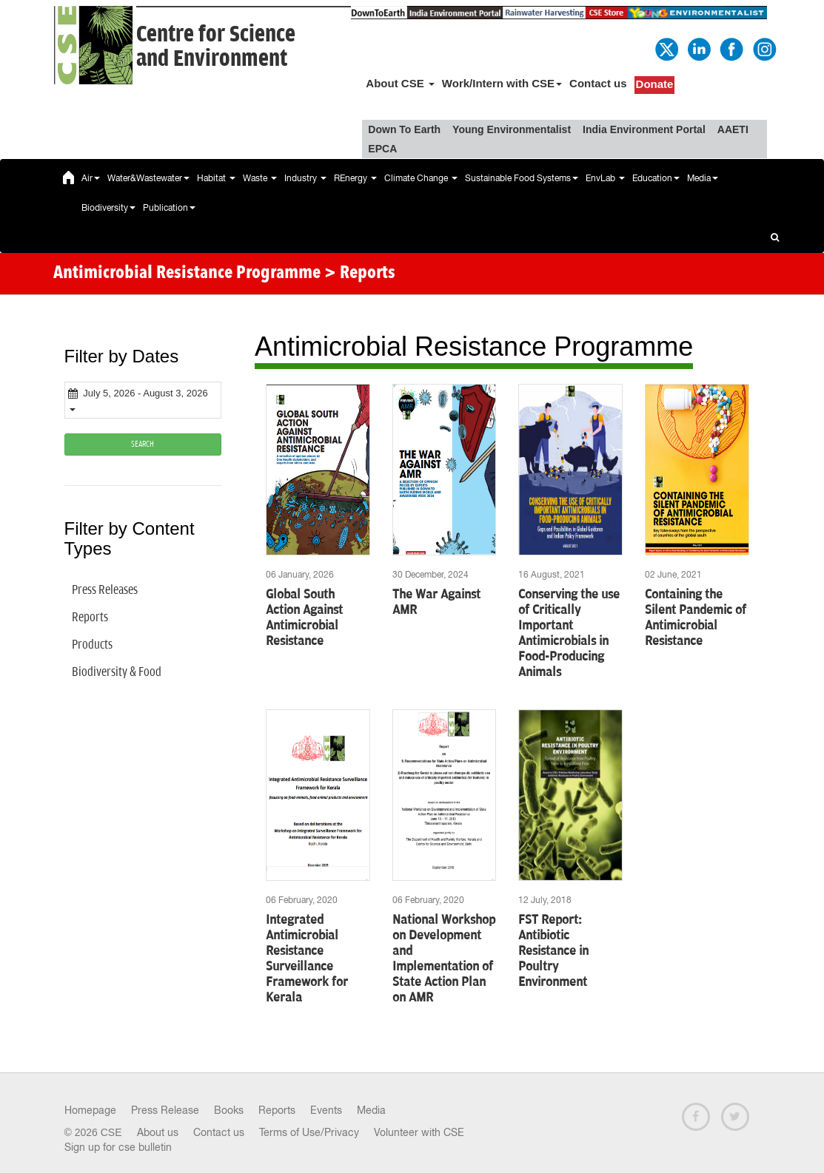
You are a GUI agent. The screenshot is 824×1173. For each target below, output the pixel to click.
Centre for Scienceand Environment (215, 46)
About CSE (400, 83)
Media (702, 178)
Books (229, 1110)
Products (92, 645)
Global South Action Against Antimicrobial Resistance (304, 618)
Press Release (165, 1110)
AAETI (732, 129)
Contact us (598, 83)
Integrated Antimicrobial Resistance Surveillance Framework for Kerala (307, 959)
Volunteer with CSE (419, 1132)
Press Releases (105, 590)
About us (157, 1132)
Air (90, 178)
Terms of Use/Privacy (309, 1132)
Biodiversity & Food (116, 672)
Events (326, 1110)
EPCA (382, 149)
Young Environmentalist (511, 129)
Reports (90, 617)
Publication (169, 208)
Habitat (216, 178)
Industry (305, 178)
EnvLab (605, 178)
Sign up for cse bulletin (118, 1147)
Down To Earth (404, 129)
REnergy (355, 178)
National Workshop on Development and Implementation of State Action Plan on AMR (443, 959)
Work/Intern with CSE (502, 83)
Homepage (90, 1110)
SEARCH (142, 444)
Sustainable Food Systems (521, 178)
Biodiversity (108, 208)
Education (656, 178)
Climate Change (421, 178)
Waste (260, 178)
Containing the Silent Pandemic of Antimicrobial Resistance (695, 618)
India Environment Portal (644, 129)
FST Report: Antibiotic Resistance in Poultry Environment (553, 951)
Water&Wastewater (148, 178)
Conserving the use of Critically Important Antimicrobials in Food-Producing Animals (569, 633)
